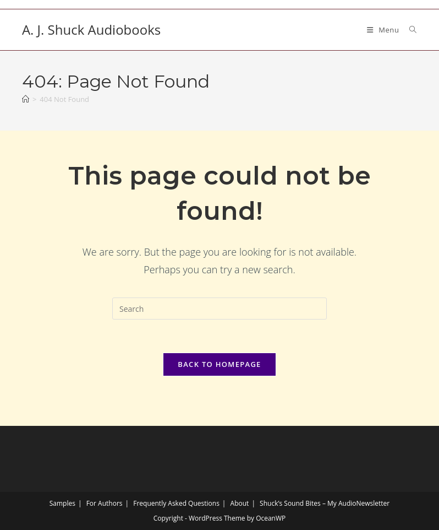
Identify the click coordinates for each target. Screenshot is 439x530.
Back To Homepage (219, 364)
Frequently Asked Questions (176, 503)
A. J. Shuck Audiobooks (91, 29)
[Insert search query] (219, 309)
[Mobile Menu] (384, 30)
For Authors (104, 503)
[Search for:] (409, 30)
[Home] (25, 99)
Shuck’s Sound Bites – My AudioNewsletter (324, 503)
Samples (62, 503)
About (240, 503)
